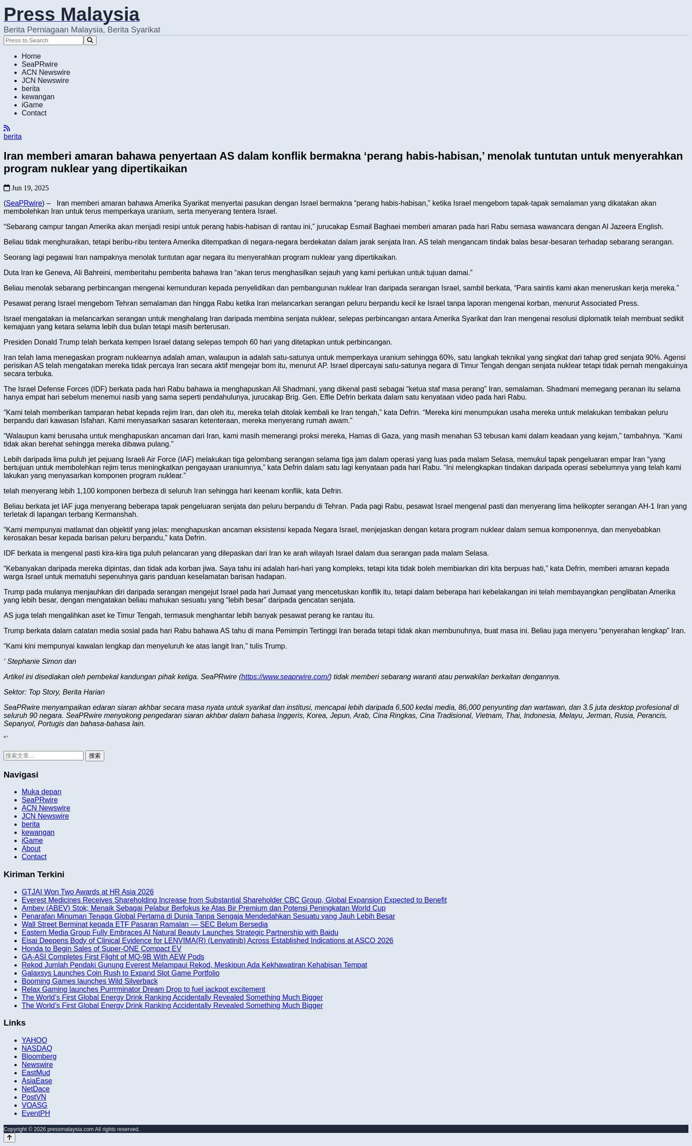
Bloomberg (39, 1056)
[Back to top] (9, 1137)
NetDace (36, 1089)
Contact (34, 113)
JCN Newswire (45, 80)
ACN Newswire (46, 72)
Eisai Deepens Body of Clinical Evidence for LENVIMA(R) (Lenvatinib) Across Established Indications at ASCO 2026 (208, 940)
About (31, 848)
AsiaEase (37, 1081)
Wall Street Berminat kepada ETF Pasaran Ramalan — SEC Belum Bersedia (145, 924)
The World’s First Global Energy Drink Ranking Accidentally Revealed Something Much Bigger (172, 997)
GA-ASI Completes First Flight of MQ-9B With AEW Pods (113, 957)
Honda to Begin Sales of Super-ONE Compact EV (101, 949)
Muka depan (41, 792)
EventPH (36, 1113)
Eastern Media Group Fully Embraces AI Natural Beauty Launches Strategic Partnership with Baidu (180, 932)
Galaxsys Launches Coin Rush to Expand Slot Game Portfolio (120, 973)
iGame (32, 105)
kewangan (38, 97)
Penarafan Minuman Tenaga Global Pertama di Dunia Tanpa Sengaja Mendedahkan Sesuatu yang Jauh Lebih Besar (208, 916)
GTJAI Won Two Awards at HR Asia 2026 (88, 892)
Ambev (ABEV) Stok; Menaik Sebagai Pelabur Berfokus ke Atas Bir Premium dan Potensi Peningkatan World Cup (203, 908)
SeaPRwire (40, 64)
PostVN (34, 1097)
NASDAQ (37, 1048)
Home (31, 56)
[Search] (90, 40)
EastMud (36, 1073)
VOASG (34, 1105)
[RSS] (7, 128)
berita (31, 88)
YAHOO (34, 1040)
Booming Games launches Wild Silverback (90, 981)
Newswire (37, 1064)
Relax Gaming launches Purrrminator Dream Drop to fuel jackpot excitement (143, 989)
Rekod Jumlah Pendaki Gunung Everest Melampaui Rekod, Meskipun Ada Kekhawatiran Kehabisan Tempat (194, 965)
